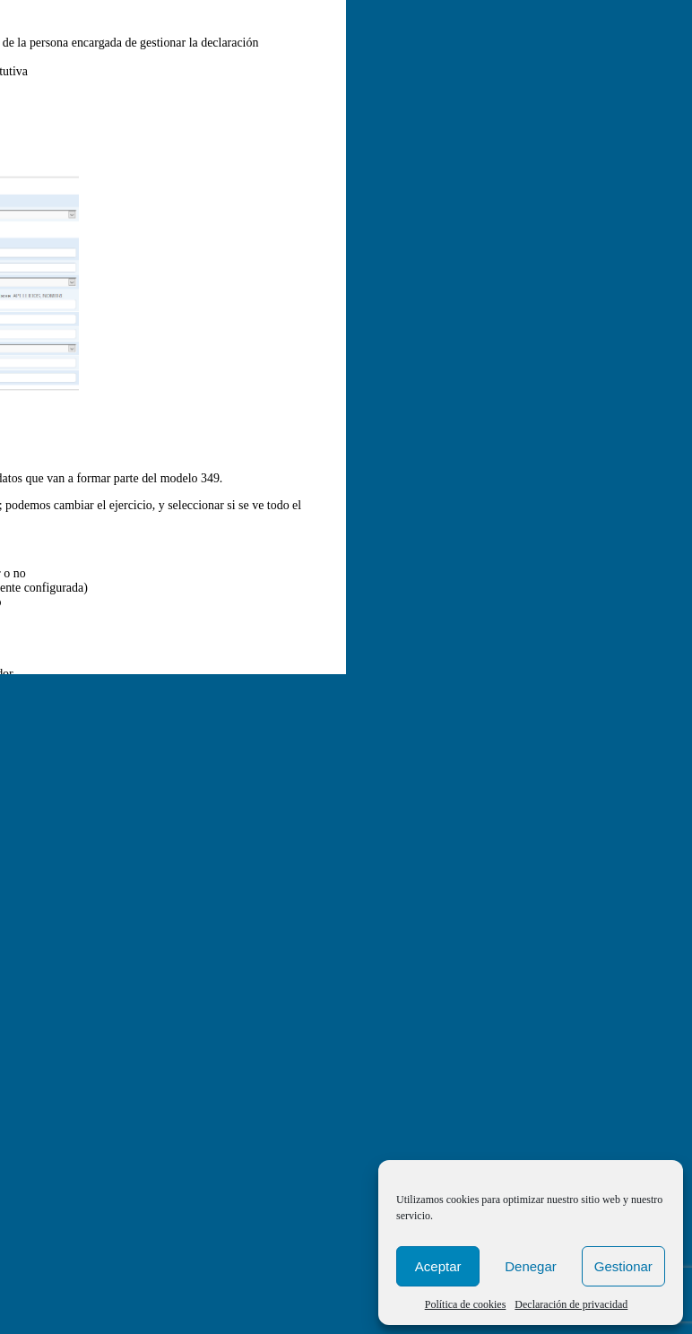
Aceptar (438, 1266)
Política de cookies (465, 1304)
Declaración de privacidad (571, 1304)
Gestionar (623, 1266)
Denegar (531, 1266)
